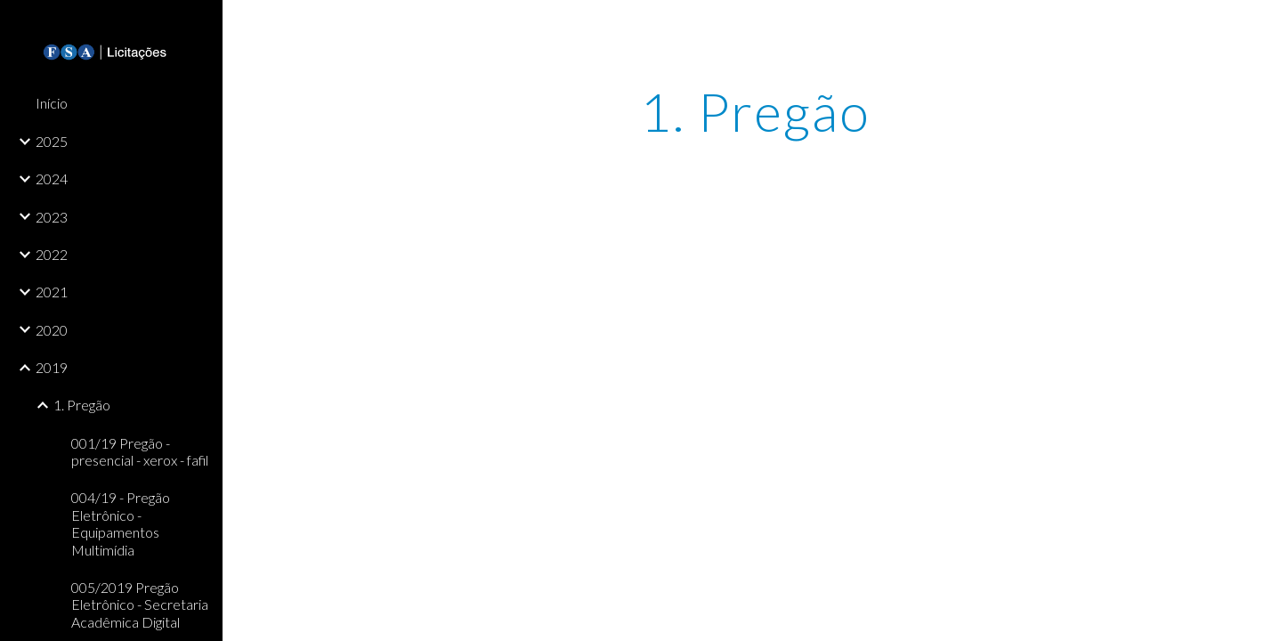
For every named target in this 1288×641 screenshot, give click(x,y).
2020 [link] (52, 329)
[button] (1266, 25)
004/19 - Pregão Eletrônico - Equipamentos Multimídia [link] (120, 523)
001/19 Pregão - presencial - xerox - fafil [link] (139, 451)
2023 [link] (52, 216)
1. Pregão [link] (81, 404)
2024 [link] (52, 178)
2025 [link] (52, 141)
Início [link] (52, 102)
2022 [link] (52, 254)
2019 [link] (52, 367)
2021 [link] (52, 291)
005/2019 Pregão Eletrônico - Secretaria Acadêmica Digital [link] (139, 604)
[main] (755, 111)
